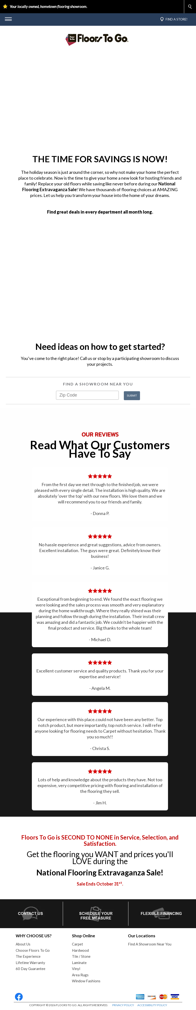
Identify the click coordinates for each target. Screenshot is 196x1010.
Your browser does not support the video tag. (98, 102)
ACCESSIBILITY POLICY (152, 1005)
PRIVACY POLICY (123, 1005)
